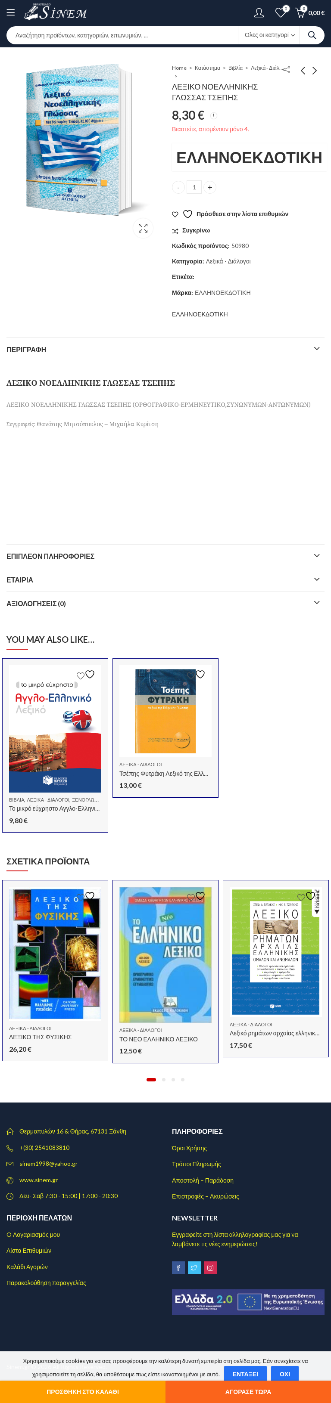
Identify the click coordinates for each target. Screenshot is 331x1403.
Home (179, 68)
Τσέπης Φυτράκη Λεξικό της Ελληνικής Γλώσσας (183, 773)
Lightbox (143, 228)
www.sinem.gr (38, 1179)
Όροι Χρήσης (189, 1148)
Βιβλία (235, 68)
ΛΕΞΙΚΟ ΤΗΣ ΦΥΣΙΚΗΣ (40, 1037)
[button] (151, 1080)
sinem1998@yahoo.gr (48, 1163)
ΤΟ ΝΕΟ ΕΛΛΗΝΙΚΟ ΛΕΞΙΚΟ (158, 1039)
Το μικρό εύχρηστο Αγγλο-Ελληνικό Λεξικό (64, 808)
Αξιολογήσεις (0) (36, 603)
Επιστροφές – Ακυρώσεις (205, 1196)
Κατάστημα (207, 68)
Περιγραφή (26, 349)
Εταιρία (19, 580)
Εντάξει (245, 1374)
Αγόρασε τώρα (248, 1391)
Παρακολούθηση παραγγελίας (46, 1282)
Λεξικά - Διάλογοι (268, 68)
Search (312, 35)
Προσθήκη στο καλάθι (83, 1391)
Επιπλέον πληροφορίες (50, 556)
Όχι (285, 1374)
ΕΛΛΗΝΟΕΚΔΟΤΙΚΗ (249, 157)
